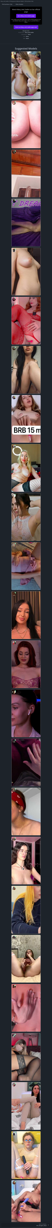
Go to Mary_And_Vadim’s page (26, 16)
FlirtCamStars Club (7, 4)
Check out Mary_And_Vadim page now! (26, 27)
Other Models (19, 4)
